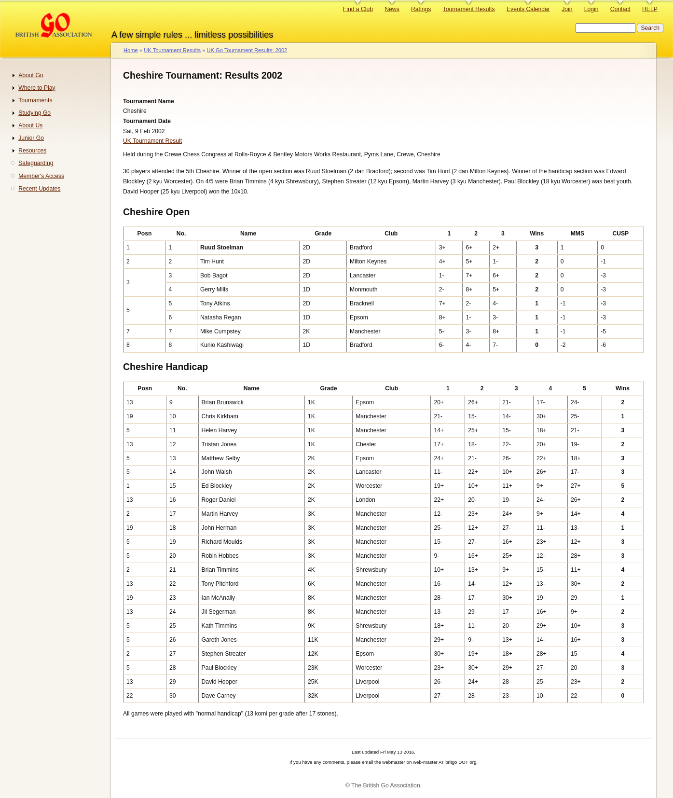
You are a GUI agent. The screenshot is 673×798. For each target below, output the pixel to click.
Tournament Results (469, 9)
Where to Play (36, 87)
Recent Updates (39, 188)
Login (591, 9)
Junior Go (31, 138)
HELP (650, 9)
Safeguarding (35, 163)
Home (131, 50)
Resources (32, 150)
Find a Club (358, 9)
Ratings (421, 9)
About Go (30, 75)
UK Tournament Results (172, 50)
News (392, 9)
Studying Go (34, 113)
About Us (30, 125)
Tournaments (35, 100)
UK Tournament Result (152, 141)
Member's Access (41, 176)
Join (567, 9)
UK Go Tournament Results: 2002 (246, 50)
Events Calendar (528, 9)
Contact (620, 9)
